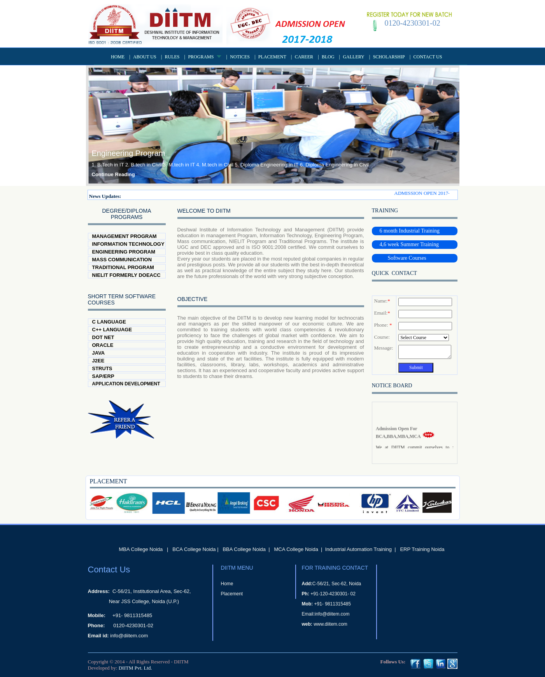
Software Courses (403, 258)
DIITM (181, 662)
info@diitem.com (129, 636)
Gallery (353, 56)
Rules (172, 56)
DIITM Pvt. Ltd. (135, 668)
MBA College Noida (141, 549)
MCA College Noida (296, 549)
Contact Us (428, 56)
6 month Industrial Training (410, 231)
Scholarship (389, 56)
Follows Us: (393, 662)
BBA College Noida (244, 549)
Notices (240, 56)
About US (144, 56)
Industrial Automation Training (358, 549)
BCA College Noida (194, 549)
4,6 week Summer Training (409, 244)
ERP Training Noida (422, 549)
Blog (328, 56)
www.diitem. (326, 624)
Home (117, 56)
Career (304, 56)
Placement (272, 56)
